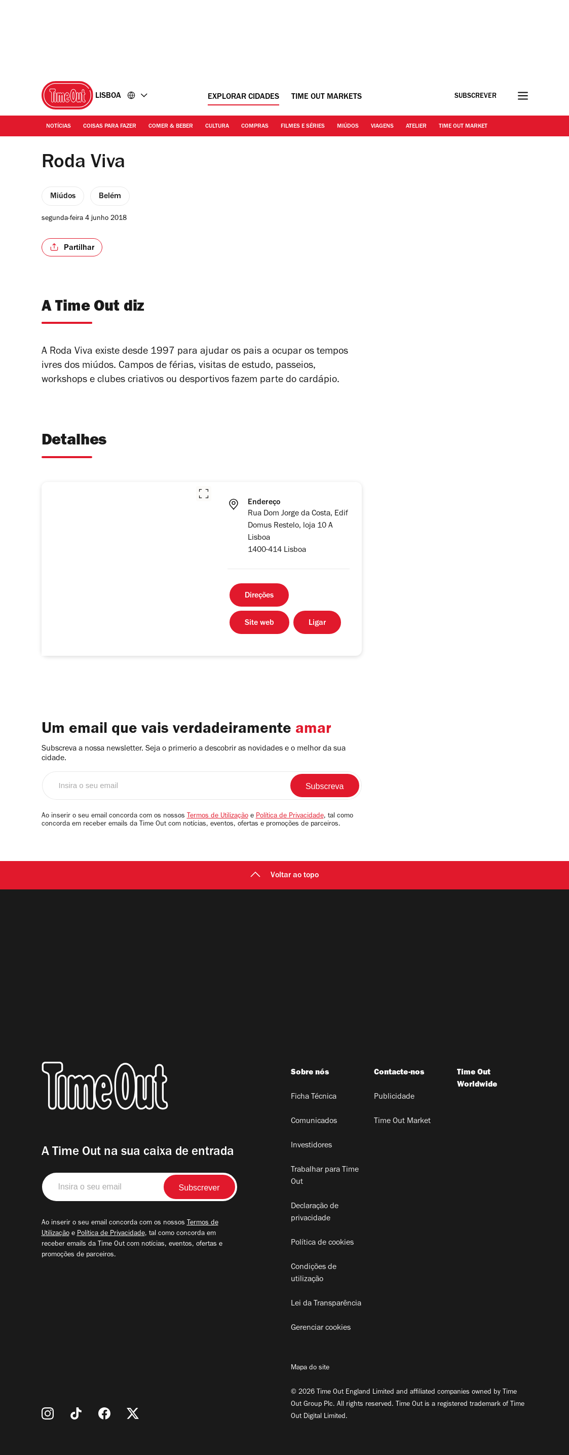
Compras (255, 127)
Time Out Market (463, 127)
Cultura (217, 127)
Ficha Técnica (313, 1097)
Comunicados (314, 1121)
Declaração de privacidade (314, 1213)
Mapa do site (310, 1368)
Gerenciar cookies (321, 1328)
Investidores (311, 1146)
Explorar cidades (243, 97)
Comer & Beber (170, 127)
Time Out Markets (326, 97)
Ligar (317, 623)
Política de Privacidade (290, 816)
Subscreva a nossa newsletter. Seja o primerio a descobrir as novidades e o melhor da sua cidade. (194, 754)
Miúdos (348, 127)
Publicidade (394, 1097)
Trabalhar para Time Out (325, 1176)
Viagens (382, 127)
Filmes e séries (303, 127)
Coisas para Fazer (109, 127)
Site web (259, 623)
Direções (259, 596)
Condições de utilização (313, 1273)
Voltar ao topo (284, 876)
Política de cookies (322, 1243)
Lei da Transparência (326, 1304)
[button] (203, 493)
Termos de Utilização (217, 816)
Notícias (58, 127)
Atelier (416, 127)
